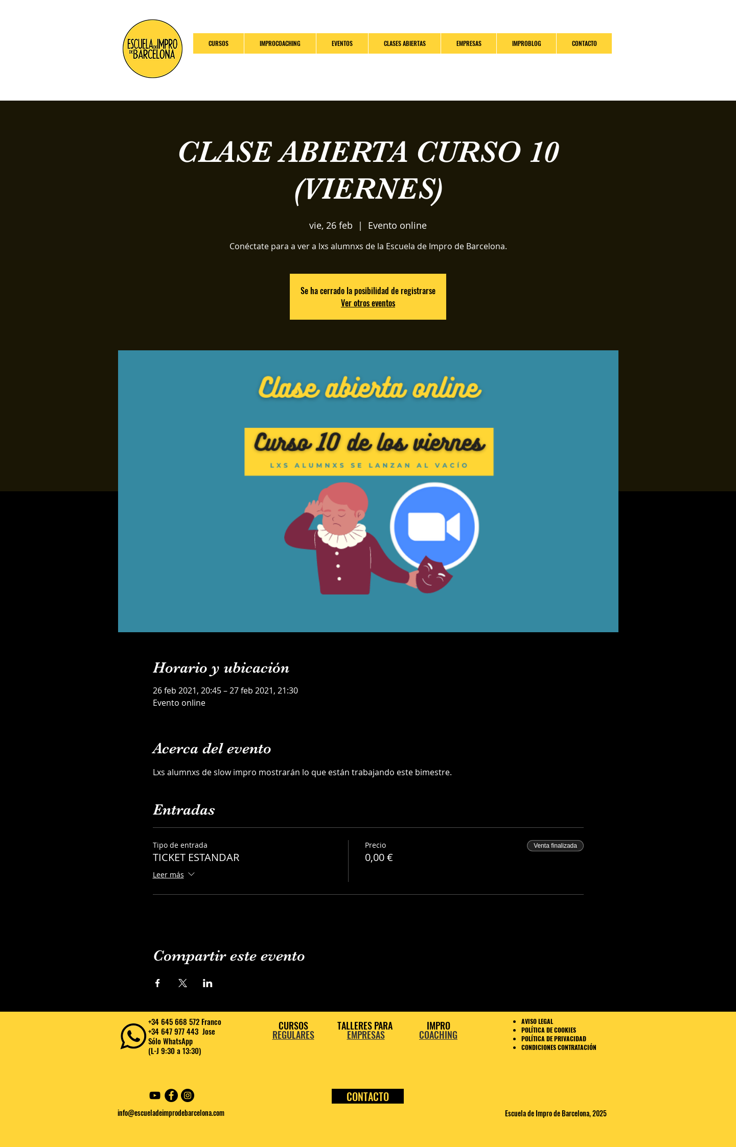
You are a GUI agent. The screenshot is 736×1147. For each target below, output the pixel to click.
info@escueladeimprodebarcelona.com (171, 1112)
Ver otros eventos (368, 303)
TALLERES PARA (366, 1025)
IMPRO (438, 1025)
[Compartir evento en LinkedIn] (208, 983)
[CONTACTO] (368, 1096)
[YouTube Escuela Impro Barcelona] (155, 1095)
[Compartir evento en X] (183, 983)
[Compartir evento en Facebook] (158, 983)
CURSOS (293, 1025)
